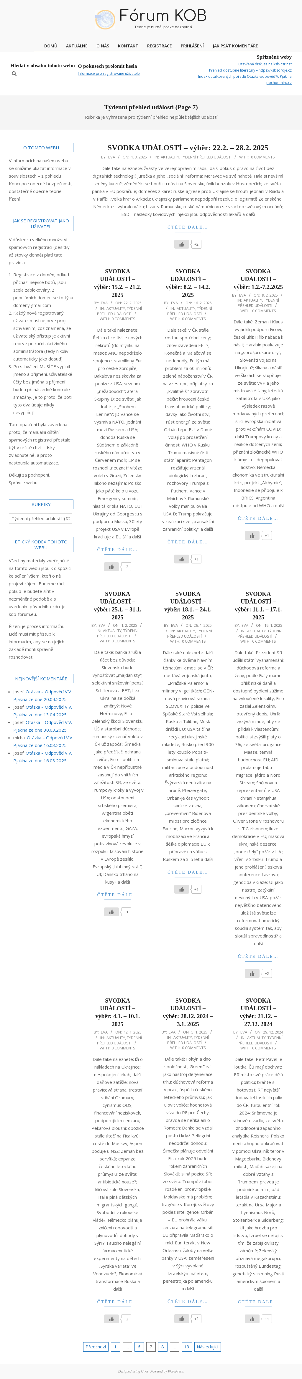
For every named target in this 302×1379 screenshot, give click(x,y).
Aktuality (170, 157)
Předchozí (96, 1347)
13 (186, 1347)
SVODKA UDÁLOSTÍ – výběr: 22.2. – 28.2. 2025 (188, 147)
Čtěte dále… (188, 227)
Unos (144, 1371)
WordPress (175, 1371)
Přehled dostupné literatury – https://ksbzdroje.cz (250, 70)
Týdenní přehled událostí (206, 157)
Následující (207, 1347)
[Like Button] (181, 244)
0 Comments (263, 157)
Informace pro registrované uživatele (109, 73)
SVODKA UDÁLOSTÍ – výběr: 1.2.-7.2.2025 (258, 279)
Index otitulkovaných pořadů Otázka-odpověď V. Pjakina (245, 76)
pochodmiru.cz (279, 82)
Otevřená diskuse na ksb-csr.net (265, 64)
